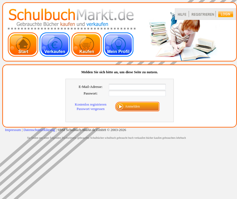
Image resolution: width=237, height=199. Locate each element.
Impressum (13, 130)
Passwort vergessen (90, 109)
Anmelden (132, 106)
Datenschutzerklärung (39, 130)
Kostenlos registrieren (90, 104)
